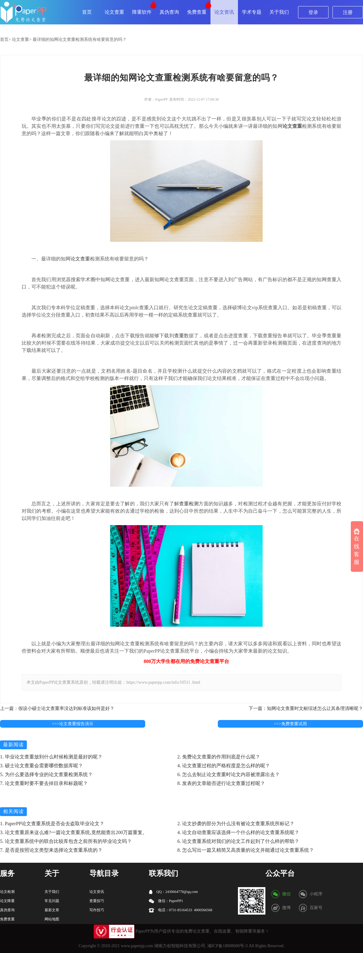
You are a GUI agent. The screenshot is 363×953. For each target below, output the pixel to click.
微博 (286, 907)
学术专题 (251, 12)
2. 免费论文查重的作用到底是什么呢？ (218, 756)
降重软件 (142, 12)
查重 (179, 335)
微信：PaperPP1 (166, 901)
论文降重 (7, 901)
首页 (87, 12)
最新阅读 (13, 744)
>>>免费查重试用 (290, 724)
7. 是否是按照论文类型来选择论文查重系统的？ (51, 850)
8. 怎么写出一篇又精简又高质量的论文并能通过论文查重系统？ (245, 850)
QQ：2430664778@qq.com (173, 892)
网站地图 (52, 919)
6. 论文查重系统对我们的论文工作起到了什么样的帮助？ (238, 841)
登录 (313, 12)
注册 (348, 12)
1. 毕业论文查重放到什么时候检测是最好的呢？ (51, 756)
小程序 (316, 894)
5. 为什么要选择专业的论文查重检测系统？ (46, 774)
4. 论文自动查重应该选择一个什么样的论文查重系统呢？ (238, 832)
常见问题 (52, 901)
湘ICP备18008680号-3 (227, 946)
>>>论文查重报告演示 (72, 724)
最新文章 (52, 910)
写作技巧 (96, 910)
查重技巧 (96, 901)
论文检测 (7, 892)
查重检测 (189, 503)
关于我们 (279, 12)
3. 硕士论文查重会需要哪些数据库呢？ (41, 765)
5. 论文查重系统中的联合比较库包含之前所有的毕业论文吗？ (66, 841)
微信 (286, 894)
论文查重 (114, 12)
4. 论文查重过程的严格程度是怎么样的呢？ (223, 765)
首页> (5, 39)
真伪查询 (169, 12)
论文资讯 (224, 12)
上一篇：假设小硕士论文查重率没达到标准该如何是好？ (57, 708)
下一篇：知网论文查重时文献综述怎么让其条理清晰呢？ (306, 708)
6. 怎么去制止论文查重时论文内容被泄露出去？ (228, 774)
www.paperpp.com (137, 946)
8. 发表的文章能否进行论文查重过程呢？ (221, 783)
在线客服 (356, 547)
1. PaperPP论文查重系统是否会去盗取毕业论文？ (52, 823)
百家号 (316, 907)
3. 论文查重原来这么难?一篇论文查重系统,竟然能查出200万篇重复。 (73, 832)
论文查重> (21, 39)
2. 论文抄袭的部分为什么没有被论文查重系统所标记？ (235, 823)
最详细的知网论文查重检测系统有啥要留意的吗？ (80, 39)
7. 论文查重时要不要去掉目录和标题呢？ (44, 783)
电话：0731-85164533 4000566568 (180, 910)
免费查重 (197, 12)
